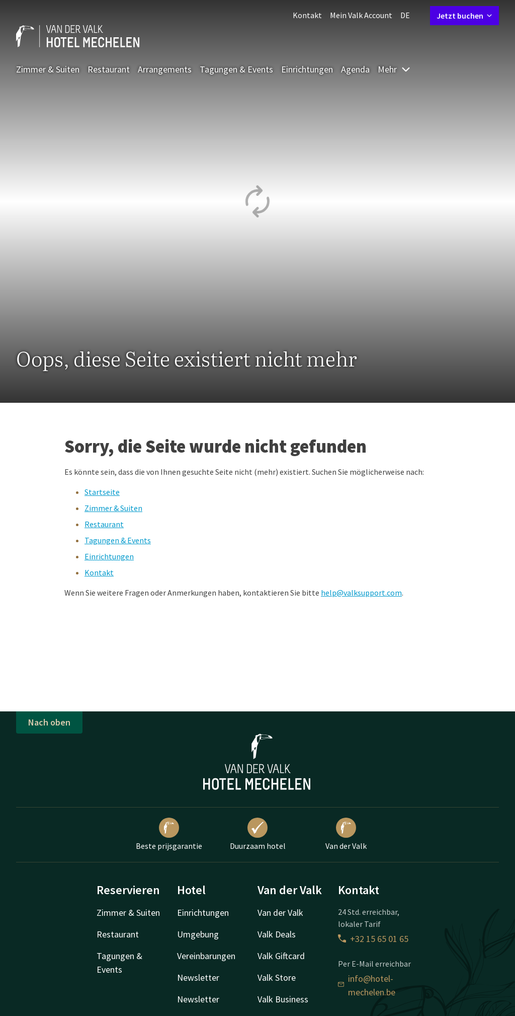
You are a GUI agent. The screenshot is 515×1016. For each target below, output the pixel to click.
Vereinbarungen (206, 956)
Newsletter (198, 977)
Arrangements (165, 69)
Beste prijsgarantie (169, 834)
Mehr (394, 69)
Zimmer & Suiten (47, 69)
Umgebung (198, 934)
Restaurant (109, 69)
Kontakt (307, 15)
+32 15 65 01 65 (373, 939)
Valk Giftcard (281, 956)
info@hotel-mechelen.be (366, 985)
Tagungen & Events (236, 69)
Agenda (355, 69)
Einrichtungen (307, 69)
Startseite (102, 492)
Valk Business (283, 999)
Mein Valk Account (361, 15)
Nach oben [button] (49, 722)
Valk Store (277, 977)
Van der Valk (346, 834)
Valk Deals (277, 934)
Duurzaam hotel (258, 834)
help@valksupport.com (361, 593)
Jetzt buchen (464, 16)
